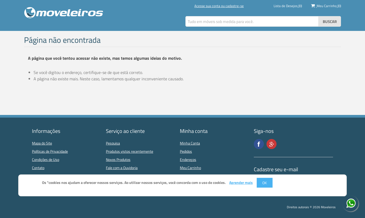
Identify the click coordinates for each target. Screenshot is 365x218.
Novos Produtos (118, 159)
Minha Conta (190, 143)
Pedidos (186, 151)
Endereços (188, 159)
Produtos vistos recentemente (129, 151)
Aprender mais (241, 182)
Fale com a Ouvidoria (122, 167)
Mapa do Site (42, 143)
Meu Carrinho (190, 167)
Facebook (259, 144)
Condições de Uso (45, 159)
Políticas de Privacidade (50, 151)
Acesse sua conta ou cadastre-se (219, 5)
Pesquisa (113, 143)
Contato (38, 167)
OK (264, 182)
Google (271, 144)
